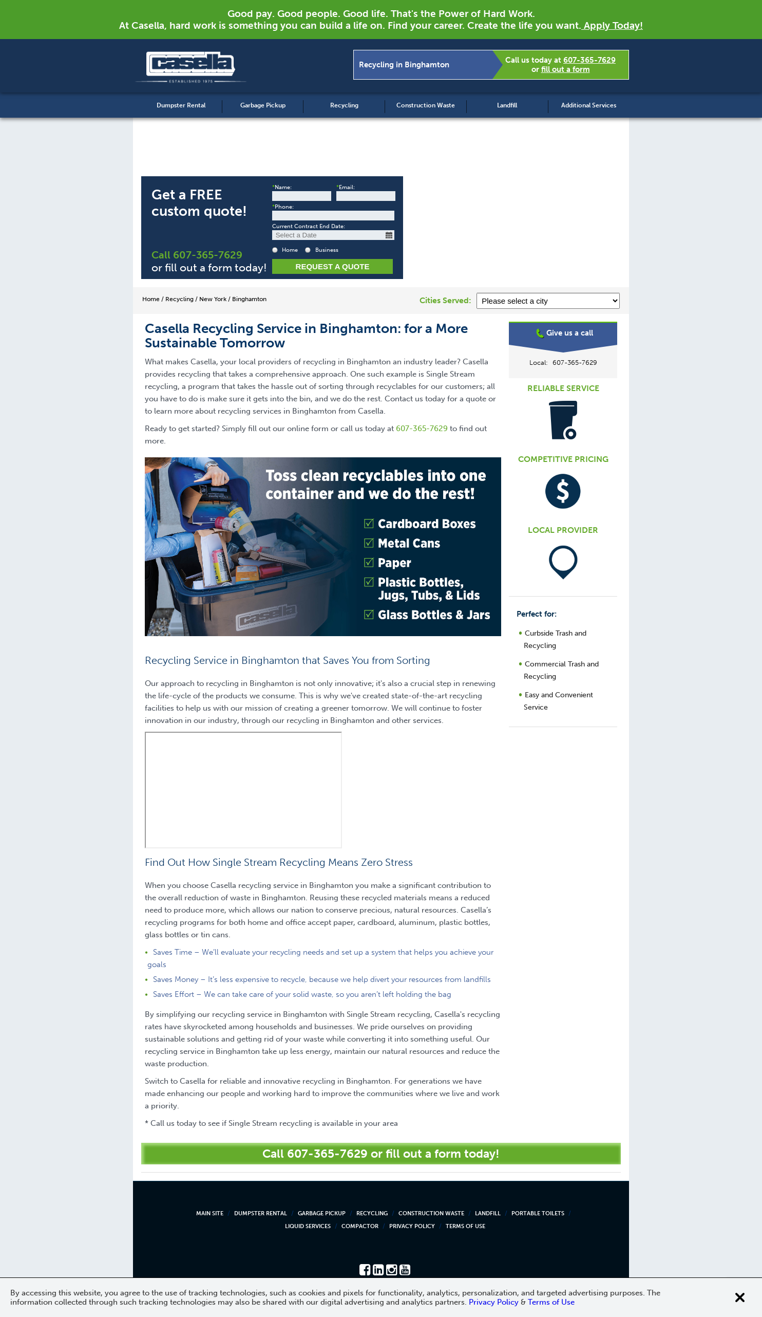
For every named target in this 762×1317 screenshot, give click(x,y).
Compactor (359, 1226)
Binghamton (563, 362)
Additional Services (588, 105)
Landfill (507, 105)
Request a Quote (333, 266)
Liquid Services (308, 1226)
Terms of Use (465, 1226)
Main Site (209, 1213)
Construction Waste (425, 105)
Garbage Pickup (262, 105)
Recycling (344, 105)
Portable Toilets (537, 1213)
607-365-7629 (589, 60)
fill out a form (565, 69)
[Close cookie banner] (740, 1297)
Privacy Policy (412, 1226)
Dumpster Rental (181, 105)
